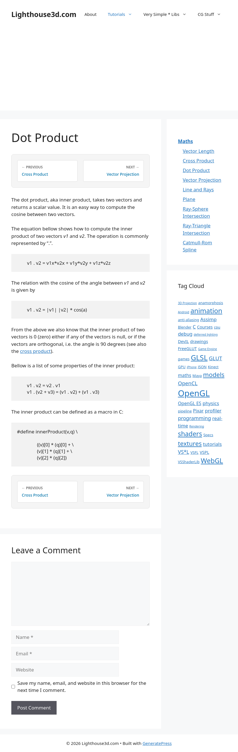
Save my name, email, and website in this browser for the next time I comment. (82, 687)
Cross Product (198, 160)
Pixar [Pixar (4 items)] (198, 411)
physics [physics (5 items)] (211, 403)
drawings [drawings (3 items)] (199, 341)
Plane (189, 199)
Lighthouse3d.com (43, 14)
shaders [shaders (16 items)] (190, 433)
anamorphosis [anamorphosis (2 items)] (210, 302)
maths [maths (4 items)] (184, 375)
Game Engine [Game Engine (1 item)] (207, 349)
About (90, 14)
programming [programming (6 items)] (194, 418)
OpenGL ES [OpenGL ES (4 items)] (189, 403)
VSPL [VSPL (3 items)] (204, 452)
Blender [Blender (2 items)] (185, 327)
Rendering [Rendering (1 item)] (196, 426)
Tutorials (123, 14)
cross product (35, 351)
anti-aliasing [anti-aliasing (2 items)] (188, 319)
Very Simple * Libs (167, 14)
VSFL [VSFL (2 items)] (194, 452)
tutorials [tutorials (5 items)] (212, 444)
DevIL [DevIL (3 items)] (183, 341)
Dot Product (196, 170)
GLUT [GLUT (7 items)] (215, 358)
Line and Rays (198, 189)
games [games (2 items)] (184, 358)
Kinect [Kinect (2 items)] (213, 366)
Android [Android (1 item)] (183, 312)
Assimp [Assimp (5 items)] (208, 319)
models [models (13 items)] (213, 374)
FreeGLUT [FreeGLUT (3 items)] (187, 348)
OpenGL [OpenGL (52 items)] (194, 393)
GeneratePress (157, 743)
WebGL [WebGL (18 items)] (212, 460)
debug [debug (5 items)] (185, 334)
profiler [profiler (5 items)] (213, 410)
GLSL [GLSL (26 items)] (199, 357)
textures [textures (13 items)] (190, 443)
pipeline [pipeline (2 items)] (185, 411)
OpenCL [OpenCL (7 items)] (188, 383)
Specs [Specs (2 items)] (208, 434)
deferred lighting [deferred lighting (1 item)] (206, 334)
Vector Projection (202, 180)
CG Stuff (212, 14)
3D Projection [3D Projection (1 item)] (187, 303)
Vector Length (199, 151)
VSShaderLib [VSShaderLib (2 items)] (189, 461)
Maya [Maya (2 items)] (197, 375)
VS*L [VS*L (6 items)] (183, 451)
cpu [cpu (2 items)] (217, 327)
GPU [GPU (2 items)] (182, 366)
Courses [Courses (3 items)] (205, 327)
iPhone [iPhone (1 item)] (192, 367)
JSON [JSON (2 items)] (202, 366)
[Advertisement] (119, 71)
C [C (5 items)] (194, 326)
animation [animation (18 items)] (206, 310)
